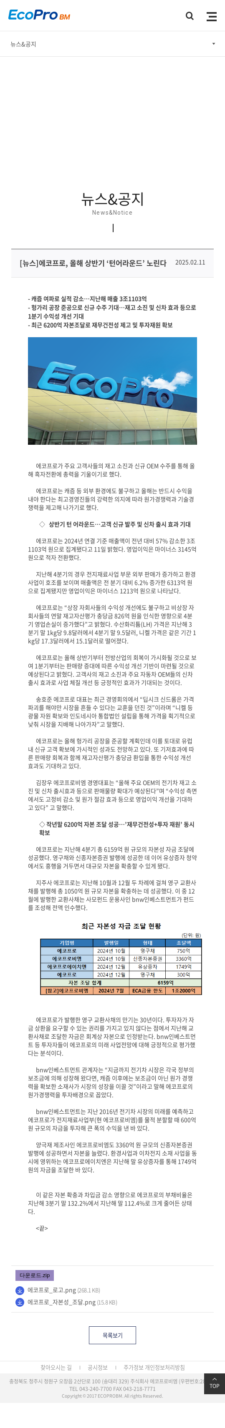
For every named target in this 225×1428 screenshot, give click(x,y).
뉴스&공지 (23, 44)
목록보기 (113, 1335)
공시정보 (98, 1367)
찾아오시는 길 (56, 1367)
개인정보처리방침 (165, 1367)
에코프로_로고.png (52, 1289)
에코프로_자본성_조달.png (62, 1302)
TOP (214, 1383)
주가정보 (134, 1367)
